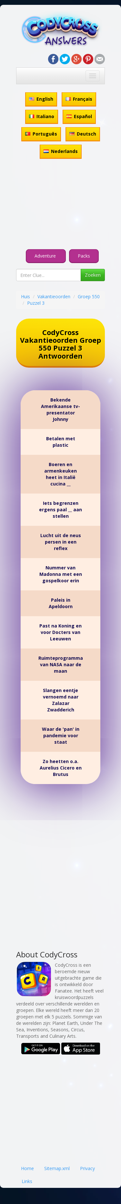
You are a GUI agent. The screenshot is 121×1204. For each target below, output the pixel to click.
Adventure (46, 256)
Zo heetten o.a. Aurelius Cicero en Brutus (61, 767)
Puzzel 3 (36, 303)
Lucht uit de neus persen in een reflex (60, 541)
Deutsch (82, 134)
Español (79, 116)
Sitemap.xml (57, 1168)
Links (27, 1181)
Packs (84, 256)
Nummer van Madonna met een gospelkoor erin (60, 574)
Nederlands (61, 151)
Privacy (87, 1168)
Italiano (41, 116)
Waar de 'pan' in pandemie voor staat (60, 735)
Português (41, 134)
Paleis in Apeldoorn (61, 603)
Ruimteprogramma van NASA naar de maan (60, 664)
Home (27, 1168)
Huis (25, 296)
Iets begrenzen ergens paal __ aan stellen (60, 509)
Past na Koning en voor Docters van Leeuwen (60, 632)
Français (79, 99)
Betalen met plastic (60, 441)
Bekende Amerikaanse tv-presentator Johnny (60, 409)
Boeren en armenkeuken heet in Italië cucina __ (60, 474)
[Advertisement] (60, 205)
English (41, 99)
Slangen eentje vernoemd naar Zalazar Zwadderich (60, 700)
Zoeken (93, 275)
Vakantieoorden (53, 296)
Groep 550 (89, 296)
